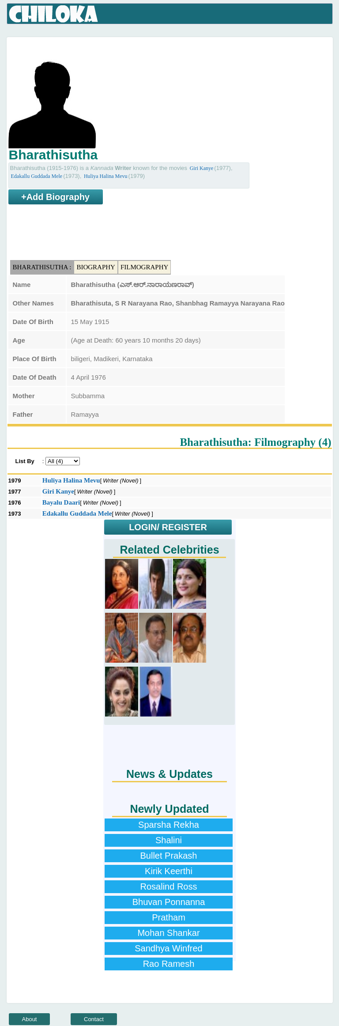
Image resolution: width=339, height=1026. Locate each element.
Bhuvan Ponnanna (168, 902)
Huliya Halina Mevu (106, 176)
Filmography (144, 267)
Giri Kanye (202, 168)
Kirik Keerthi (168, 871)
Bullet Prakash (168, 855)
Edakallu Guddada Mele (37, 176)
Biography (95, 267)
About (29, 1019)
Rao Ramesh (169, 964)
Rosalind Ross (168, 886)
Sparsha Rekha (168, 825)
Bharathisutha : (42, 267)
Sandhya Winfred (168, 948)
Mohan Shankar (168, 933)
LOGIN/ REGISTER (168, 527)
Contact (94, 1019)
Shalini (168, 840)
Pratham (168, 917)
